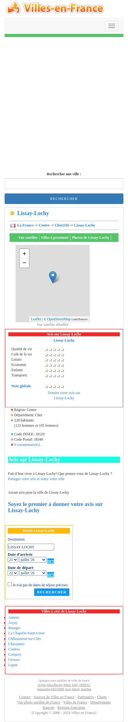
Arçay (12, 622)
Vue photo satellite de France (38, 702)
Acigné (42, 685)
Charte (102, 697)
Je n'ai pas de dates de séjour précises (40, 585)
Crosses (14, 660)
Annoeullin (43, 689)
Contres (14, 649)
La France (25, 225)
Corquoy (14, 654)
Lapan (13, 665)
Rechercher (64, 199)
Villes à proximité (55, 237)
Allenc (67, 685)
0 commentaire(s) (27, 444)
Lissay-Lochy (84, 225)
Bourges (14, 628)
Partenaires (86, 697)
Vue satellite (28, 237)
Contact (24, 697)
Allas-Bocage (54, 685)
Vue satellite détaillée (52, 324)
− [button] (24, 263)
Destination (16, 539)
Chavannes (16, 644)
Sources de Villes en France (54, 697)
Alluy (75, 685)
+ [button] (24, 253)
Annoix (13, 617)
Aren (68, 689)
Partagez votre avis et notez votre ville (36, 479)
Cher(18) (62, 225)
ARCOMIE (57, 689)
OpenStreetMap (58, 319)
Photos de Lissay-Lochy (90, 237)
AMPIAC (84, 685)
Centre (44, 225)
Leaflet (36, 319)
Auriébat (86, 689)
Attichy (75, 689)
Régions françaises (71, 707)
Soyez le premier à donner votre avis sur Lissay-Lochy (55, 507)
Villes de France (75, 702)
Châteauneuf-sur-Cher (24, 639)
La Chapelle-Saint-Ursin (26, 633)
